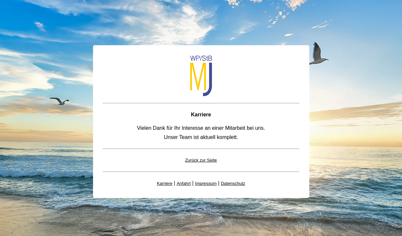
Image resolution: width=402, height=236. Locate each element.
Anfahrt (184, 183)
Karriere (164, 183)
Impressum (206, 183)
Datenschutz (233, 183)
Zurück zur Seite (201, 160)
